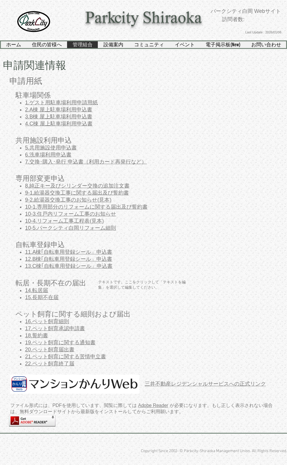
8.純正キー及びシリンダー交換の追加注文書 (77, 186)
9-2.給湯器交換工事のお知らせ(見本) (68, 200)
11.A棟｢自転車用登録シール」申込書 (68, 252)
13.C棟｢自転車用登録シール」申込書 (68, 266)
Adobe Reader (153, 405)
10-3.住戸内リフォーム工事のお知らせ (70, 214)
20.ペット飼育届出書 (49, 349)
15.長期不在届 (42, 297)
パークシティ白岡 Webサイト (246, 11)
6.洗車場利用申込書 (48, 155)
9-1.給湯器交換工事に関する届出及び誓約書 (77, 193)
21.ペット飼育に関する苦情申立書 (65, 357)
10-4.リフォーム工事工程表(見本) (64, 221)
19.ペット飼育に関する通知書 (60, 342)
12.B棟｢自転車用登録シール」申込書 (68, 259)
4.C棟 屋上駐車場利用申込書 (59, 124)
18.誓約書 (36, 335)
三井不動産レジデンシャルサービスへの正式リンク (205, 384)
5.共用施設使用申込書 (51, 148)
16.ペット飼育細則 (47, 321)
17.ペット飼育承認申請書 (55, 328)
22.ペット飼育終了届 (49, 364)
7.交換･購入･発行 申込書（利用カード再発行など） (86, 162)
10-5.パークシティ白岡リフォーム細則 (70, 228)
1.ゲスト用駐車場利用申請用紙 (61, 102)
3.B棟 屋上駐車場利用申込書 (58, 117)
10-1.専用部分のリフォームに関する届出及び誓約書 (86, 207)
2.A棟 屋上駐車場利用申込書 (58, 110)
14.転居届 (36, 290)
